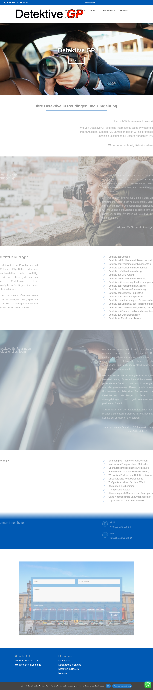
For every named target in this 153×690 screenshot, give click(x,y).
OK (108, 686)
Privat (93, 11)
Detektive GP (89, 2)
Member (62, 673)
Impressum (64, 660)
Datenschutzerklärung (69, 665)
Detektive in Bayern (68, 669)
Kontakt (69, 17)
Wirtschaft (108, 11)
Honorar (124, 11)
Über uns (80, 11)
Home (68, 11)
